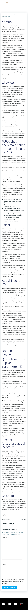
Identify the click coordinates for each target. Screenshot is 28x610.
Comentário (5, 537)
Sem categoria (11, 514)
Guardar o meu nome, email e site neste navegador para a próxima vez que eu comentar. (13, 581)
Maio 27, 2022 (6, 16)
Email (4, 564)
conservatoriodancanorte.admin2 (11, 14)
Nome (4, 558)
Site (3, 571)
